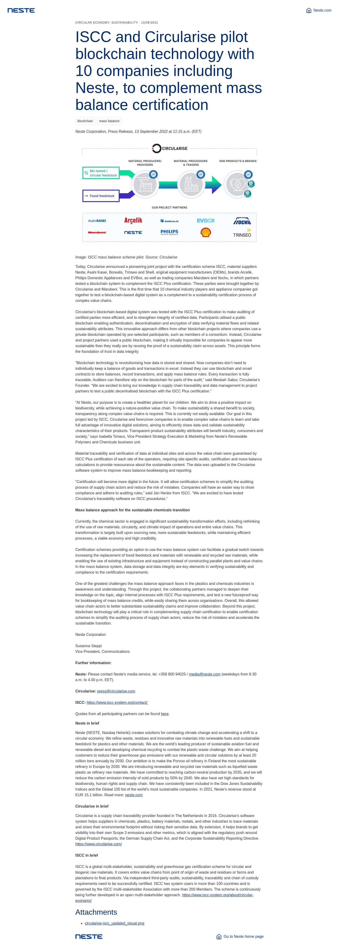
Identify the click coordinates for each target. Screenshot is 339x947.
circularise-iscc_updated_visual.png (114, 923)
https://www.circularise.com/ (98, 844)
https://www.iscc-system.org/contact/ (117, 703)
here (165, 714)
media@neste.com (205, 674)
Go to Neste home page (240, 936)
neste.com (134, 795)
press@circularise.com (116, 691)
